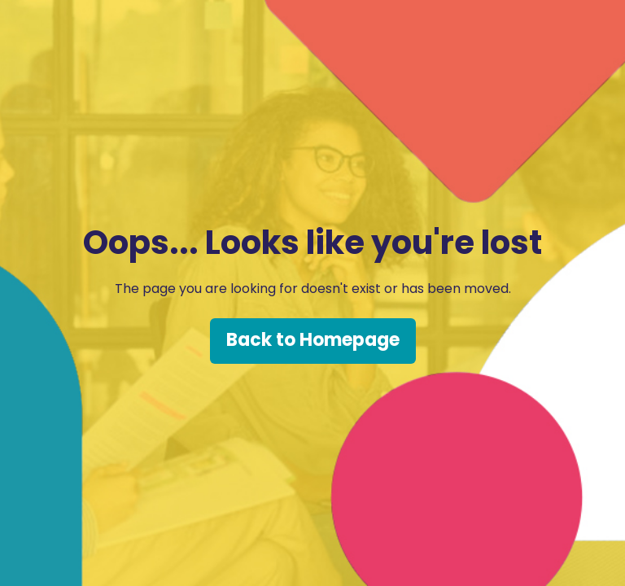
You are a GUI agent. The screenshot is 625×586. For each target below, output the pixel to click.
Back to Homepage (313, 339)
